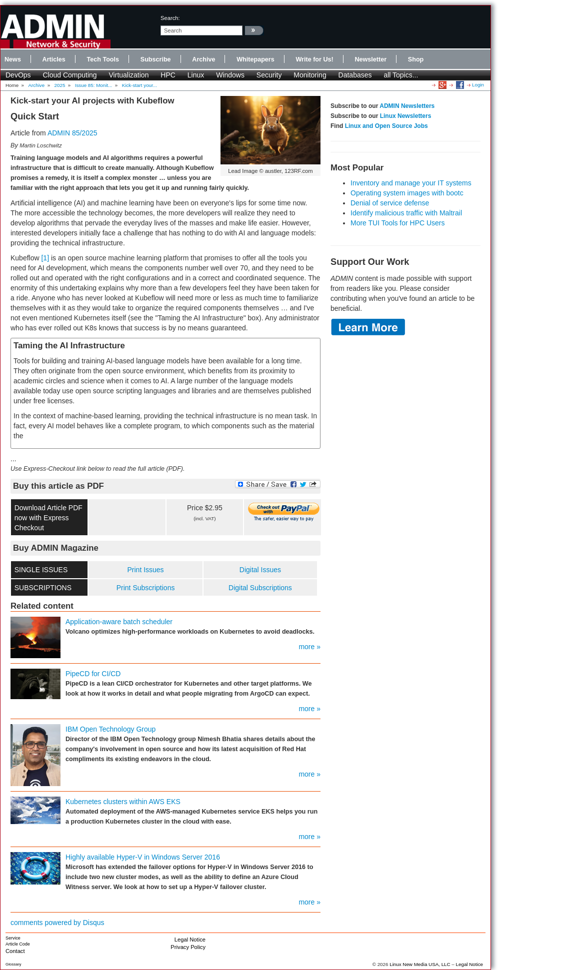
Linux (196, 75)
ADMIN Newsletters (407, 105)
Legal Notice (190, 940)
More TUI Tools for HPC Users (397, 223)
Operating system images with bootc (407, 193)
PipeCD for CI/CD (93, 674)
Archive (203, 59)
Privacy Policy (188, 947)
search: (170, 18)
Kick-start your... (139, 85)
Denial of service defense (389, 203)
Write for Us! (314, 59)
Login (478, 84)
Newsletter (370, 59)
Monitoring (310, 75)
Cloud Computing (69, 75)
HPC (168, 75)
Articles (54, 59)
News (12, 59)
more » (309, 647)
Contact (15, 951)
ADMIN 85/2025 (73, 133)
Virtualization (129, 75)
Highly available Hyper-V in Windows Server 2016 (143, 857)
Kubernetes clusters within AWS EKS (123, 802)
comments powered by (57, 923)
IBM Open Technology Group (111, 729)
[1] (45, 258)
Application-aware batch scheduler (119, 622)
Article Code (18, 944)
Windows (230, 75)
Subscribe (155, 59)
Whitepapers (255, 59)
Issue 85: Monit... (93, 85)
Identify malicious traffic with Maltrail (406, 213)
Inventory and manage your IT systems (411, 183)
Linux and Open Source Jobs (386, 125)
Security (269, 75)
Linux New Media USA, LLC (420, 964)
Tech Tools (102, 59)
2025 (60, 85)
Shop (416, 59)
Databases (355, 75)
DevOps (18, 75)
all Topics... (401, 75)
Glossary (14, 964)
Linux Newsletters (406, 115)
